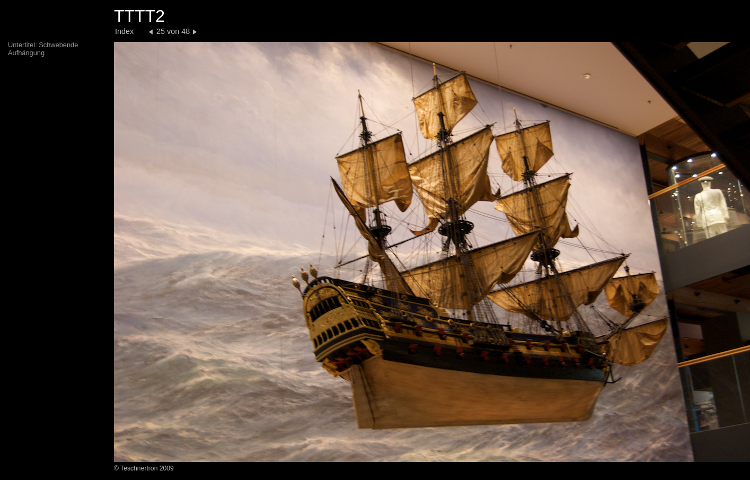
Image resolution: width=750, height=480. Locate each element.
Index (124, 31)
